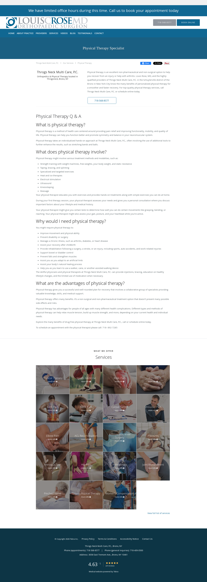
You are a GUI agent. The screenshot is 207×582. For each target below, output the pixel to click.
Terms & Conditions (107, 538)
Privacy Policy (88, 538)
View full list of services (158, 513)
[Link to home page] (42, 22)
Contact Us (147, 538)
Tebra (116, 571)
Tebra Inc (74, 539)
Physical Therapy (85, 63)
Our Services (68, 63)
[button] (188, 22)
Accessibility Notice (129, 538)
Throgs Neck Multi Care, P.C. (47, 63)
